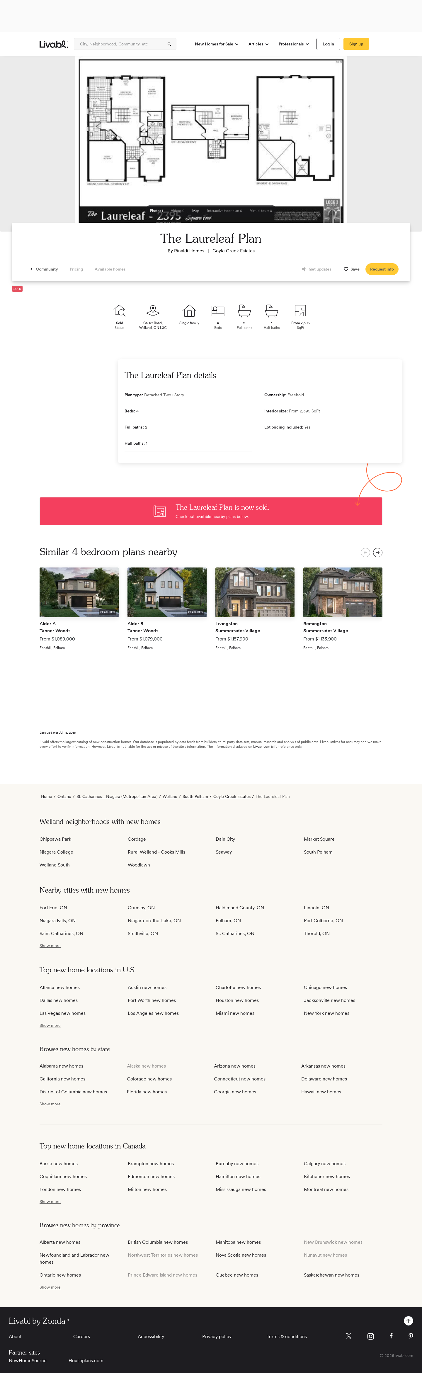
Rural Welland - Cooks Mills (156, 852)
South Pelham (195, 796)
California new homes (62, 1079)
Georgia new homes (235, 1092)
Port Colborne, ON (323, 920)
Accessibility (151, 1336)
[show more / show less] (50, 945)
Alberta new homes (60, 1242)
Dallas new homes (59, 1000)
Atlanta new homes (60, 987)
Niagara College (56, 852)
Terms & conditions (287, 1336)
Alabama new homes (61, 1066)
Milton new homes (147, 1189)
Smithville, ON (143, 933)
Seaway (224, 852)
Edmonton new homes (151, 1176)
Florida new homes (147, 1092)
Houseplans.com (86, 1360)
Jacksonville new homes (329, 1000)
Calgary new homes (325, 1163)
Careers (81, 1336)
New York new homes (326, 1013)
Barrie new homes (59, 1163)
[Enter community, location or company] (125, 44)
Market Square (319, 839)
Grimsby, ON (141, 907)
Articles (259, 44)
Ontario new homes (60, 1275)
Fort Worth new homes (152, 1000)
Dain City (225, 839)
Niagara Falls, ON (58, 920)
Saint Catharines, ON (61, 933)
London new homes (60, 1189)
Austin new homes (147, 987)
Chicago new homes (325, 987)
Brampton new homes (151, 1163)
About (15, 1336)
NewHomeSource (28, 1360)
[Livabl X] (348, 1336)
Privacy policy (217, 1336)
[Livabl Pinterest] (411, 1336)
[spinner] (169, 44)
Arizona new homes (235, 1066)
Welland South (55, 865)
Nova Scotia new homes (241, 1255)
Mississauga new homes (241, 1189)
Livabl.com (261, 747)
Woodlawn (139, 865)
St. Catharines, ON (235, 933)
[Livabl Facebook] (391, 1335)
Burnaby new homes (237, 1163)
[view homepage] (54, 44)
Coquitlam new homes (63, 1176)
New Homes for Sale (217, 44)
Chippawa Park (55, 839)
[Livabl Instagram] (370, 1336)
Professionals (294, 44)
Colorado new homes (149, 1079)
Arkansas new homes (323, 1066)
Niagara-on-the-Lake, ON (154, 920)
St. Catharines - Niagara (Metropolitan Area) (116, 796)
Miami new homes (235, 1013)
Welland (170, 796)
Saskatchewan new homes (331, 1275)
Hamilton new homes (238, 1176)
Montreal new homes (326, 1189)
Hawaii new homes (321, 1092)
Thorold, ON (317, 933)
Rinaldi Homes (189, 251)
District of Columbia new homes (73, 1092)
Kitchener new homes (327, 1176)
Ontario (64, 796)
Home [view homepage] (46, 796)
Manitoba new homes (238, 1242)
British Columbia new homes (158, 1242)
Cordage (137, 839)
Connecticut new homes (240, 1079)
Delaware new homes (324, 1079)
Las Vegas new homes (63, 1013)
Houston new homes (237, 1000)
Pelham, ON (228, 920)
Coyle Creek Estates (233, 251)
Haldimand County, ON (240, 907)
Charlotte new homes (238, 987)
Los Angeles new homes (153, 1013)
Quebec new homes (237, 1275)
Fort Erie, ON (53, 907)
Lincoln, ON (316, 907)
